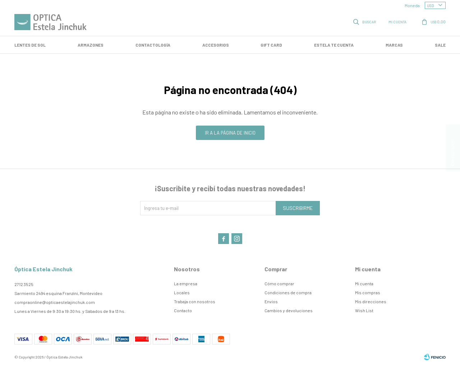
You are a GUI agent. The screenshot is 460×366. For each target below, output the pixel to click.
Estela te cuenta (334, 44)
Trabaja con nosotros (194, 301)
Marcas (394, 44)
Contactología (152, 44)
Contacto (183, 310)
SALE (440, 44)
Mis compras (367, 292)
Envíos (271, 301)
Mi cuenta (364, 283)
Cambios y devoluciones (288, 310)
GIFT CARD (271, 44)
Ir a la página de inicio (230, 133)
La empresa (185, 283)
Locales (182, 292)
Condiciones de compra (288, 292)
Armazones (91, 44)
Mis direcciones (370, 301)
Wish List (364, 310)
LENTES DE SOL (30, 44)
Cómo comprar (279, 283)
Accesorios (215, 44)
